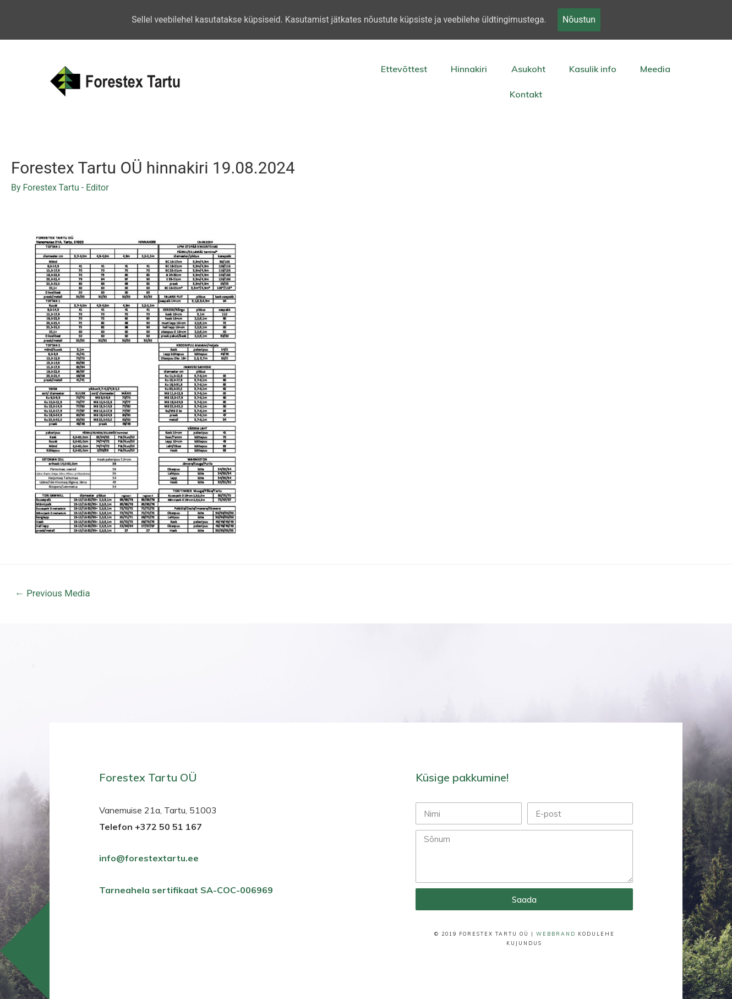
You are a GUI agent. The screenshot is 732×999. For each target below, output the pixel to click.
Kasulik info (592, 68)
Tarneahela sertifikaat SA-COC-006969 (187, 891)
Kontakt (526, 94)
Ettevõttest (404, 68)
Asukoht (528, 68)
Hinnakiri (469, 68)
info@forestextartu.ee (149, 859)
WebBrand (556, 935)
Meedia (655, 68)
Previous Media (53, 593)
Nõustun (582, 19)
